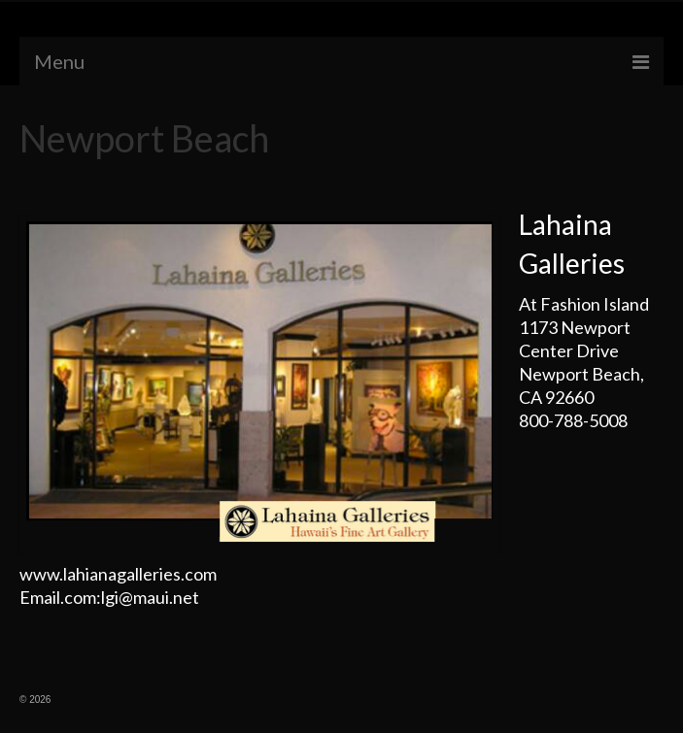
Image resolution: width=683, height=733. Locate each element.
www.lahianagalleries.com (118, 573)
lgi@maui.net (150, 597)
